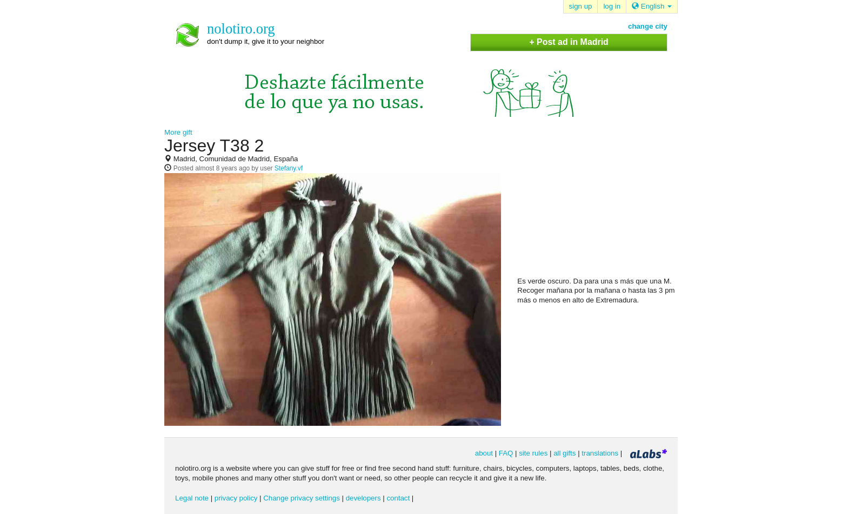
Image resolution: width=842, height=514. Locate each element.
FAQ (506, 453)
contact (398, 498)
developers (363, 498)
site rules (533, 453)
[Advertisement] (598, 206)
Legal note (192, 498)
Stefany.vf (289, 168)
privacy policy (236, 498)
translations (600, 453)
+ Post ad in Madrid (568, 42)
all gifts (564, 453)
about (484, 453)
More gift (178, 132)
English (652, 6)
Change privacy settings (301, 498)
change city (647, 26)
